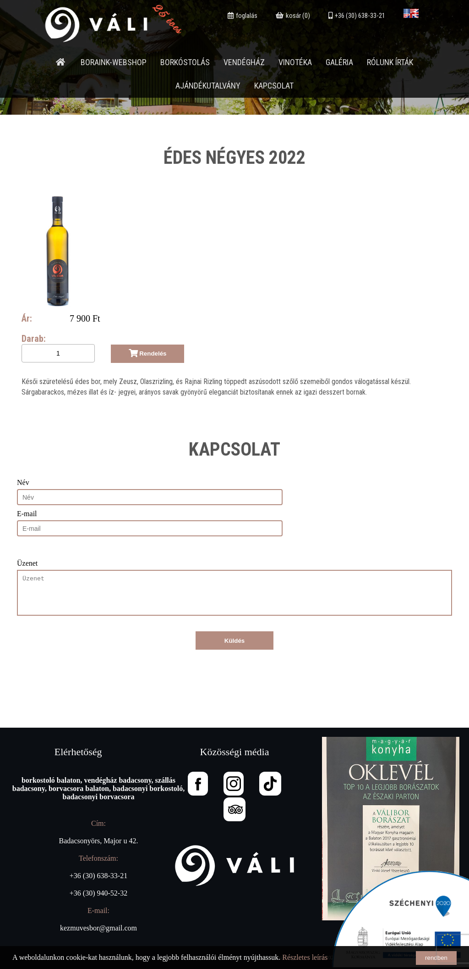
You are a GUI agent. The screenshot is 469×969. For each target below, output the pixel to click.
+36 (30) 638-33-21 (385, 15)
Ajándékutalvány (207, 85)
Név (23, 482)
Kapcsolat (274, 85)
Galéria (339, 62)
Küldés (234, 640)
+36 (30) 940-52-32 (98, 893)
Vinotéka (295, 62)
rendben (436, 957)
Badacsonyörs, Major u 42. (98, 841)
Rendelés (148, 353)
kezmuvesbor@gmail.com (98, 928)
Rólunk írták (390, 62)
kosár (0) (322, 15)
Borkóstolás (185, 62)
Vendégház (244, 62)
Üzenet (27, 563)
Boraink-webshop (114, 62)
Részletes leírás (304, 957)
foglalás (271, 15)
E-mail (27, 514)
